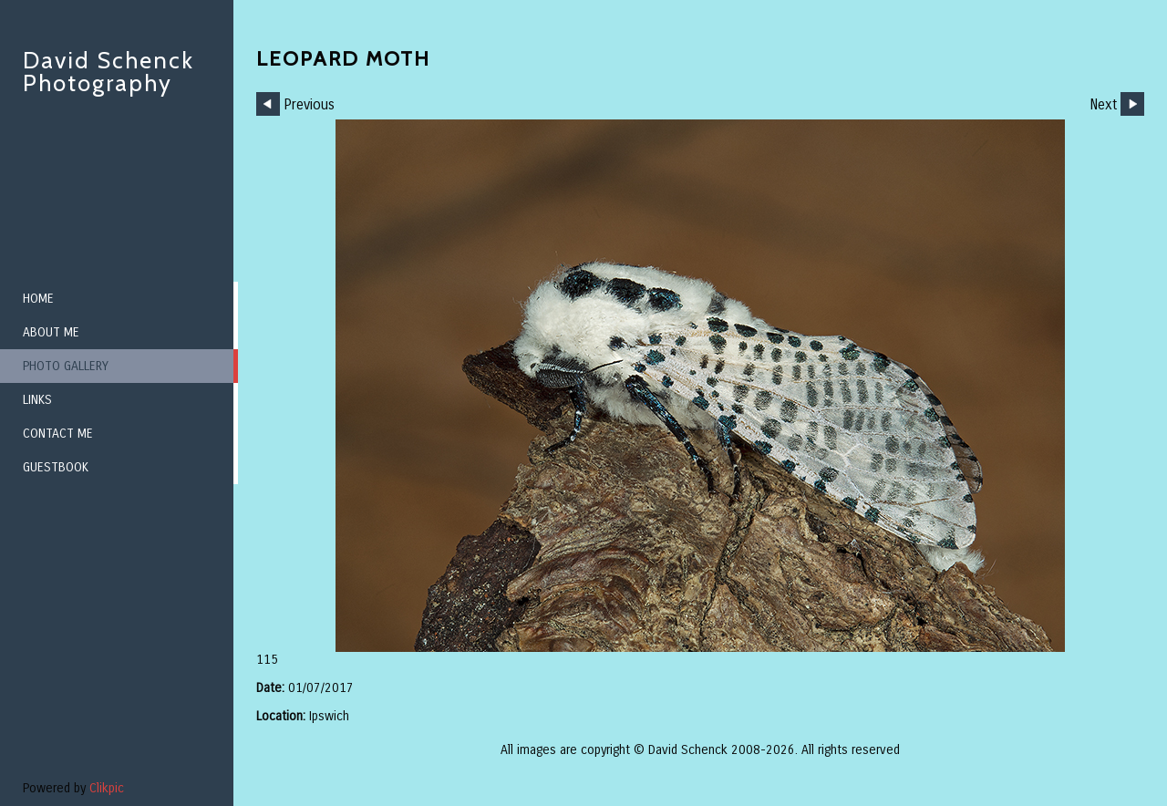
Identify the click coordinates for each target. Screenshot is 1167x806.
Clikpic (106, 788)
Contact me (58, 433)
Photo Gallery (65, 366)
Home (38, 298)
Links (37, 400)
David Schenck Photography (108, 71)
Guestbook (55, 467)
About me (51, 332)
